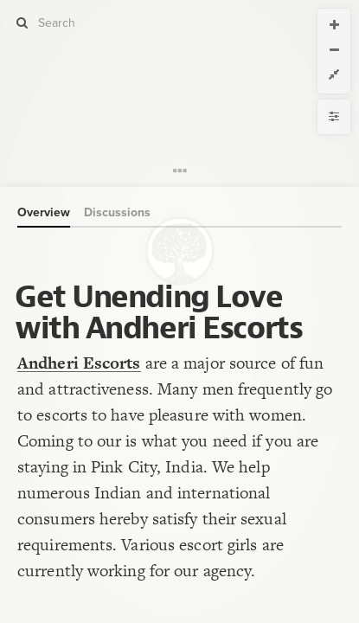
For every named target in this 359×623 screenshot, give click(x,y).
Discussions (117, 212)
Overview (43, 212)
